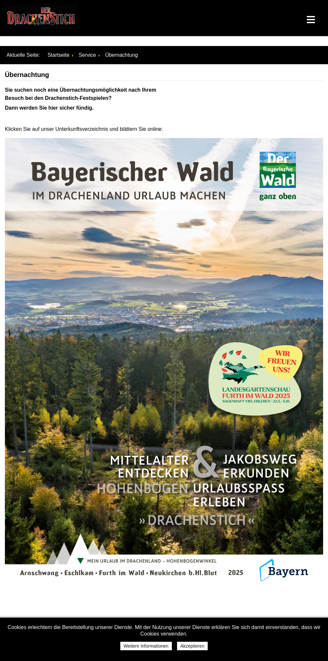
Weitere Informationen (146, 646)
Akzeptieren (192, 646)
